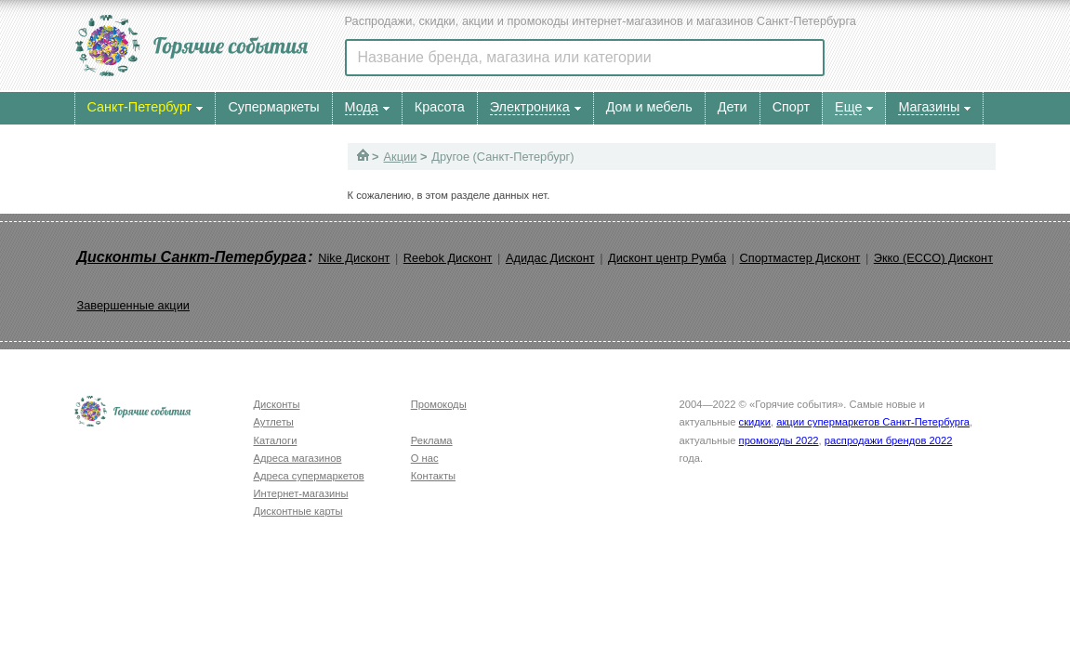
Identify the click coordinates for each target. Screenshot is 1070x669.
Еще (848, 106)
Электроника (530, 106)
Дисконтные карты (298, 511)
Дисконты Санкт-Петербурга (192, 257)
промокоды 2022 (779, 440)
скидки (755, 421)
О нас (425, 458)
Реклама (432, 440)
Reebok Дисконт (448, 258)
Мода (361, 106)
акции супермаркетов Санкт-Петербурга (873, 421)
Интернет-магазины (301, 493)
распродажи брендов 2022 (889, 440)
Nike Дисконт (354, 258)
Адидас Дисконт (550, 258)
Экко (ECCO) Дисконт (933, 258)
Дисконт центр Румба (667, 258)
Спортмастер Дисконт (800, 258)
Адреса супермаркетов (309, 475)
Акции (400, 157)
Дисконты (277, 404)
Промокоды (439, 404)
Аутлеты (274, 421)
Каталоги (275, 440)
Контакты (433, 475)
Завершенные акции (133, 305)
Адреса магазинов (298, 458)
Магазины (928, 106)
